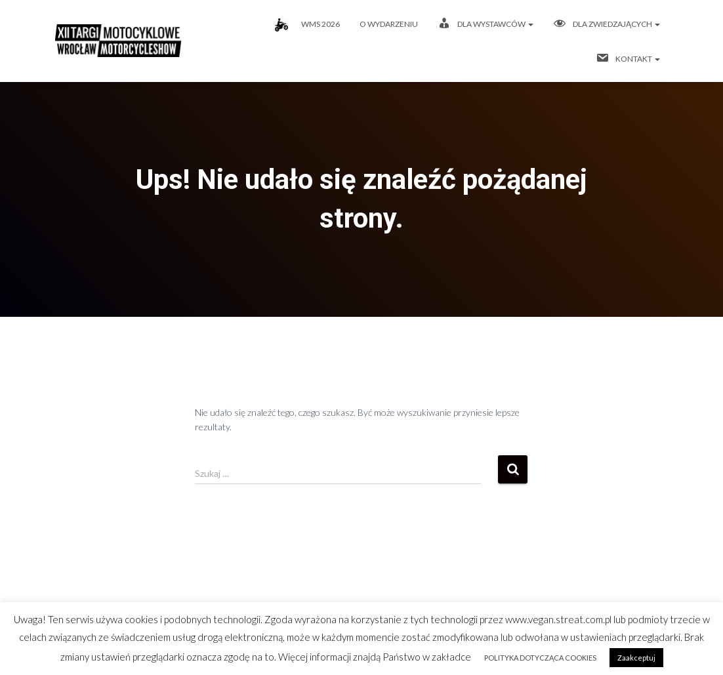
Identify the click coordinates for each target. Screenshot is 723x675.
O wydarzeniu (389, 24)
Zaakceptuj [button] (636, 657)
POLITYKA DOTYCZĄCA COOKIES (540, 657)
